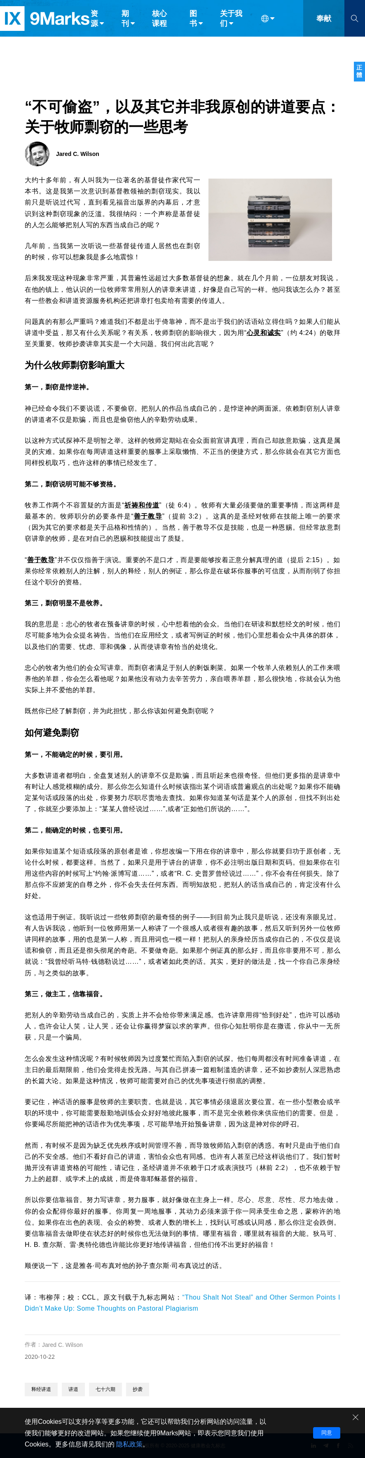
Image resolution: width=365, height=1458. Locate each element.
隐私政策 (129, 1444)
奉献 (323, 24)
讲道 (73, 1389)
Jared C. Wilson (62, 1345)
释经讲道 (41, 1389)
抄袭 (138, 1389)
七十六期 (105, 1389)
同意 (326, 1433)
